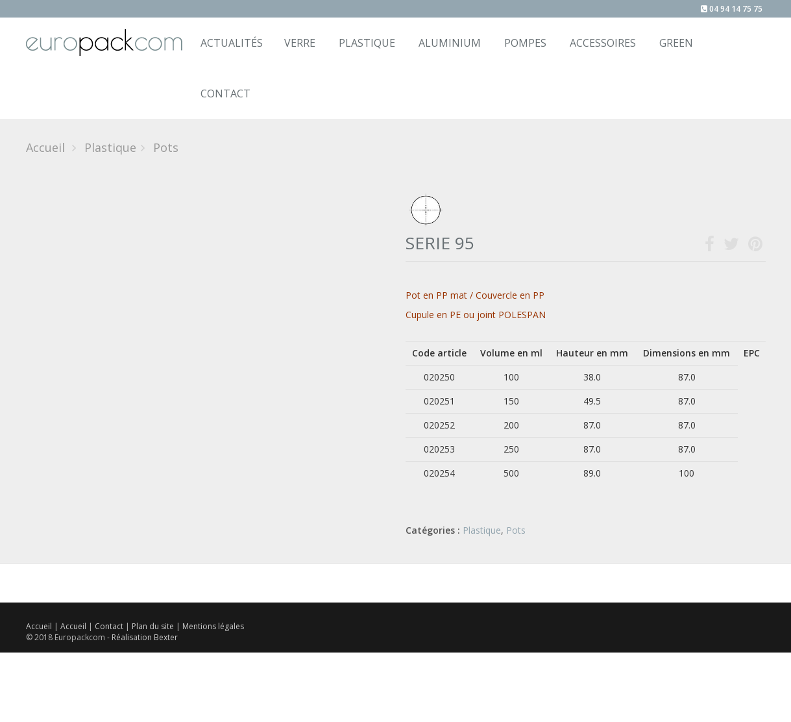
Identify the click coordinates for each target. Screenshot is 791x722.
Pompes (525, 43)
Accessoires (603, 43)
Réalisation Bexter (145, 637)
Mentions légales (213, 626)
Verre (299, 43)
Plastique (367, 43)
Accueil (45, 147)
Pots (516, 530)
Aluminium (450, 43)
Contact (110, 626)
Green (676, 43)
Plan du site (154, 626)
